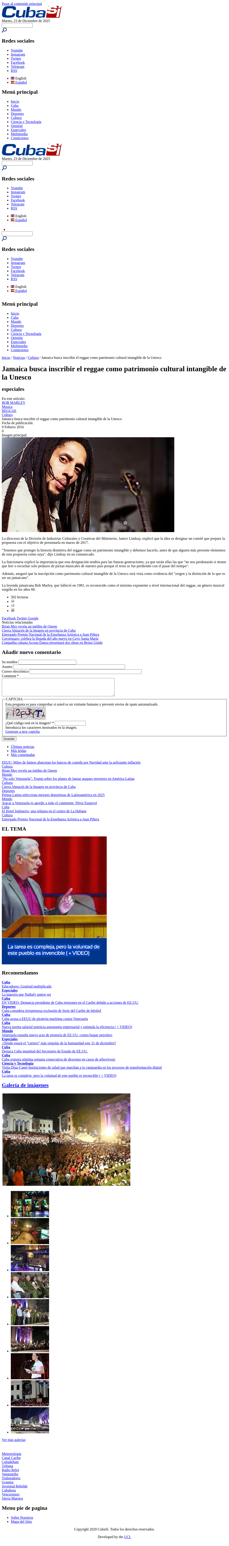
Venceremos (10, 1498)
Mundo (16, 110)
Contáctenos (20, 138)
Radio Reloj (10, 1473)
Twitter (16, 58)
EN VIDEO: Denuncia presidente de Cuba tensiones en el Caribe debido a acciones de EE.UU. (70, 1006)
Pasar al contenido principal (22, 4)
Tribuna (7, 1469)
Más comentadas (23, 758)
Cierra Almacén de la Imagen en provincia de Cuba (39, 630)
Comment (10, 676)
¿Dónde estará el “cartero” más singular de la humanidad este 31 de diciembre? (59, 1046)
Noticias (19, 358)
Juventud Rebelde (14, 1489)
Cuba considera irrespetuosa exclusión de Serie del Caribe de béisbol (51, 1014)
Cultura (16, 118)
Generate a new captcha (22, 735)
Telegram (17, 66)
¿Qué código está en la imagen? (29, 726)
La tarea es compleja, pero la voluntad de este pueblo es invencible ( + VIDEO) (59, 1079)
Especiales (18, 130)
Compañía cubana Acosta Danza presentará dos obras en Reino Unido (52, 642)
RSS (14, 71)
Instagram (18, 54)
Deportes (17, 114)
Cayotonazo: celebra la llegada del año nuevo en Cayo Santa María (50, 638)
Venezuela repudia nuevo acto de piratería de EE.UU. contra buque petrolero (57, 1038)
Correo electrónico (16, 671)
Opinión (17, 126)
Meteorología (11, 1457)
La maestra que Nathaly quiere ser (26, 998)
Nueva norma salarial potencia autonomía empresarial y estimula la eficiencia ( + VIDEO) (67, 1030)
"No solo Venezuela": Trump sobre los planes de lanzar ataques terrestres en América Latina (68, 782)
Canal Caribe (11, 1461)
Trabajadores (11, 1481)
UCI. (127, 1540)
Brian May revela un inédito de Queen (29, 626)
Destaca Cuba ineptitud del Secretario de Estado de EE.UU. (45, 1054)
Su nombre (10, 662)
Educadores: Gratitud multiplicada (26, 990)
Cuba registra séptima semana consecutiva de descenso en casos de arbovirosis (58, 1063)
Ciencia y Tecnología (26, 122)
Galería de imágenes (25, 1088)
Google (33, 618)
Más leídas (18, 754)
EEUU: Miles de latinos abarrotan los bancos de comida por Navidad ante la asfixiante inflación (71, 766)
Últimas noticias (22, 750)
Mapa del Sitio (21, 1525)
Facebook (18, 62)
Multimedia (19, 134)
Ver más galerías (14, 1443)
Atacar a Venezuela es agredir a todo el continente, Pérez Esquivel (49, 806)
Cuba (14, 105)
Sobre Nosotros (22, 1521)
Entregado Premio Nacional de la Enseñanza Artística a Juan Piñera (50, 634)
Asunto (7, 667)
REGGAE (9, 411)
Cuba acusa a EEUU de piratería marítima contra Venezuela (45, 1022)
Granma (8, 1485)
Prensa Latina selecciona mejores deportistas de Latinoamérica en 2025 (53, 798)
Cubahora (9, 1494)
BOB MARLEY (13, 403)
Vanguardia (10, 1477)
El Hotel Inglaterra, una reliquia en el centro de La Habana (44, 814)
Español (19, 82)
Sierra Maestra (12, 1502)
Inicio (15, 101)
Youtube (17, 50)
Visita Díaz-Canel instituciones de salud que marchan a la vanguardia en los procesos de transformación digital (82, 1071)
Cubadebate (10, 1465)
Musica (7, 407)
